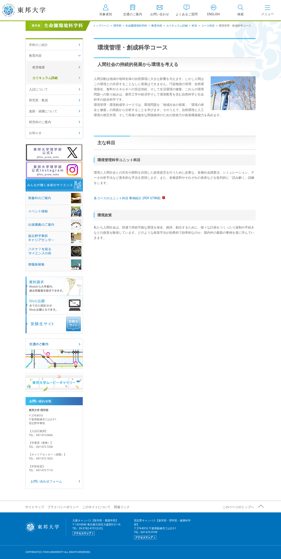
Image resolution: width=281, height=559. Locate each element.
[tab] (240, 10)
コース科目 (208, 25)
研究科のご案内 (40, 122)
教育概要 (38, 67)
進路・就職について (43, 111)
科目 (194, 25)
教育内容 (156, 25)
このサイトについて (96, 507)
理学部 (117, 25)
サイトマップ (34, 507)
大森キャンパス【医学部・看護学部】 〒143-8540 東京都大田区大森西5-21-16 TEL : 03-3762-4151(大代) (96, 527)
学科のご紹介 (38, 45)
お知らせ (35, 133)
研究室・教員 (38, 100)
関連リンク (122, 507)
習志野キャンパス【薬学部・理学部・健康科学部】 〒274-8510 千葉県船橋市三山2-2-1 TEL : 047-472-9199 (162, 529)
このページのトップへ (238, 507)
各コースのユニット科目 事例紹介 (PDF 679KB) (129, 198)
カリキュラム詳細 (177, 25)
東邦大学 (28, 10)
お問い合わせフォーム (46, 481)
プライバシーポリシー (63, 507)
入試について (38, 89)
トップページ (101, 25)
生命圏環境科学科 (136, 25)
